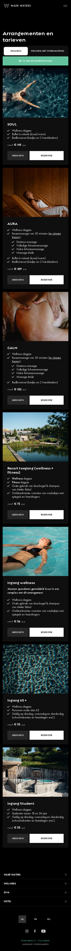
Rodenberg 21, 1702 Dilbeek (35, 941)
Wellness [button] (35, 883)
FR (35, 919)
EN (48, 919)
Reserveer (46, 155)
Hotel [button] (35, 901)
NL (22, 919)
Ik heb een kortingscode (35, 60)
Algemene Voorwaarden (35, 944)
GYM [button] (35, 892)
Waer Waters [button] (35, 874)
